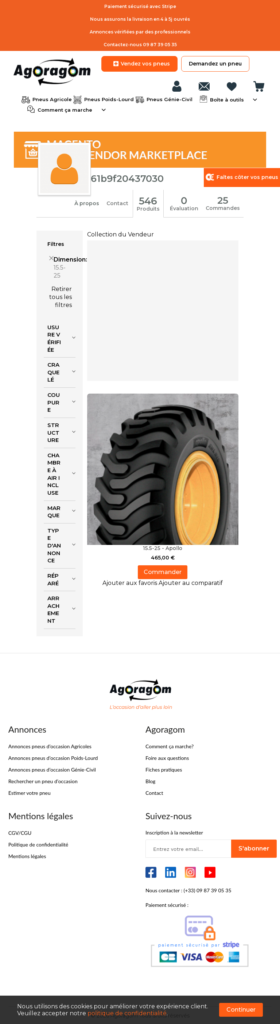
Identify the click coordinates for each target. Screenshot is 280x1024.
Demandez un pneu (215, 63)
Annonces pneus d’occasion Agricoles (50, 745)
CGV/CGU (20, 832)
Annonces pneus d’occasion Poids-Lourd (53, 757)
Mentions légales (27, 855)
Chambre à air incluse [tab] (54, 473)
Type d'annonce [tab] (54, 544)
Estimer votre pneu (29, 792)
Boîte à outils (226, 99)
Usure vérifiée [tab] (54, 337)
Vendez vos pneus (139, 63)
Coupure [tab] (53, 402)
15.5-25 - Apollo (162, 547)
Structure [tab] (53, 432)
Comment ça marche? (169, 745)
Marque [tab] (54, 511)
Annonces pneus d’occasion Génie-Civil (52, 769)
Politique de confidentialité (38, 844)
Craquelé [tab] (53, 371)
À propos (86, 203)
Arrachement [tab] (53, 608)
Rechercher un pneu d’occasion (43, 780)
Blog (150, 780)
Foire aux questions (167, 757)
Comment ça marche (64, 109)
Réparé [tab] (53, 578)
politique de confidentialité (127, 1013)
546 (148, 200)
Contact (117, 203)
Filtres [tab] (55, 243)
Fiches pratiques (163, 769)
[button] (130, 582)
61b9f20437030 (127, 178)
